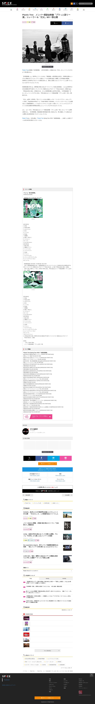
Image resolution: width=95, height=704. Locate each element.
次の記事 (68, 495)
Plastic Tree (25, 70)
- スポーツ (51, 689)
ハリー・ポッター (49, 661)
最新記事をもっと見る (67, 609)
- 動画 (64, 679)
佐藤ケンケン (55, 503)
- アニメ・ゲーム (52, 686)
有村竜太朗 (46, 503)
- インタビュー (66, 682)
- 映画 (50, 691)
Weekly (47, 578)
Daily (31, 578)
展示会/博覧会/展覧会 (29, 658)
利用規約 (80, 686)
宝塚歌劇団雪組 (52, 664)
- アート (50, 688)
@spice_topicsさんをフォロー (9, 685)
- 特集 (64, 688)
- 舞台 (50, 680)
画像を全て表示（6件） (47, 66)
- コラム (64, 686)
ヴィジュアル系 (37, 503)
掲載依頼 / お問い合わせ (83, 682)
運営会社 (80, 679)
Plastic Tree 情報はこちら (41, 416)
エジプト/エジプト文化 (52, 658)
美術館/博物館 (41, 658)
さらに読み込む (51, 650)
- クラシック (51, 684)
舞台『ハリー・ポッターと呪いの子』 (33, 661)
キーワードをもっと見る (66, 667)
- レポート (65, 684)
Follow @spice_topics (35, 475)
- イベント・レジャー (53, 682)
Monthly (64, 578)
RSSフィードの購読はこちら (48, 463)
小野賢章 (58, 661)
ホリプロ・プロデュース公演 (31, 664)
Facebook (7, 680)
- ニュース (65, 680)
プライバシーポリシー (83, 688)
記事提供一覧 (81, 680)
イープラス (25, 671)
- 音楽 (50, 679)
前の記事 (26, 495)
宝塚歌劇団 (61, 664)
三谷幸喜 (43, 664)
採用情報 (80, 684)
